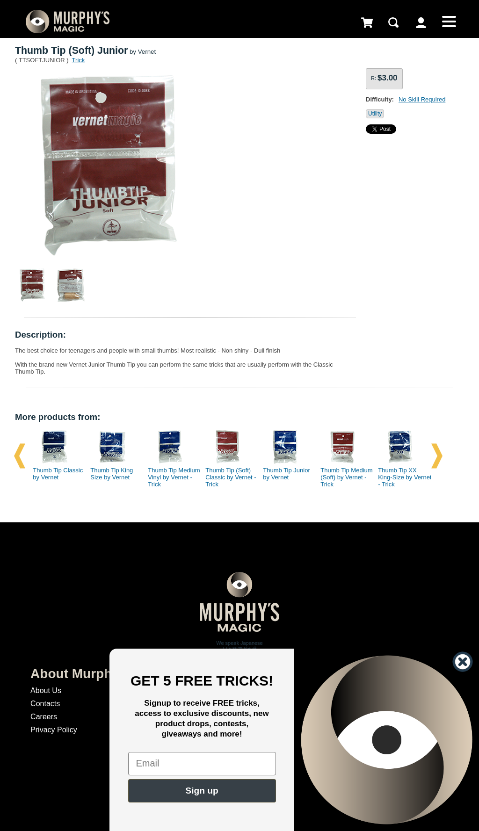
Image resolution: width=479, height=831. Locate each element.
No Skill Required (422, 99)
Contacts (45, 704)
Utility (375, 113)
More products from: (57, 417)
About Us (45, 690)
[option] (55, 456)
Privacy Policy (53, 730)
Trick (78, 60)
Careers (43, 717)
